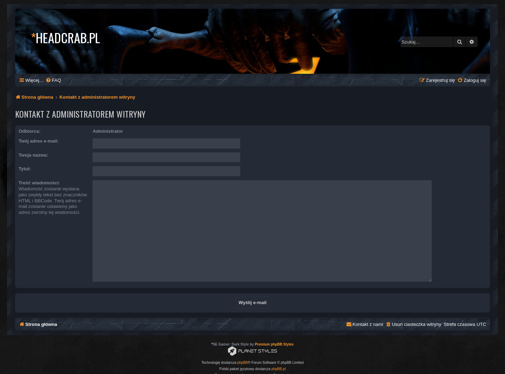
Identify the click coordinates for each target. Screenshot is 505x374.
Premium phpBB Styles (274, 331)
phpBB (242, 349)
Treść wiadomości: (39, 182)
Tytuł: (25, 168)
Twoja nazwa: (33, 155)
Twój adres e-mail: (39, 141)
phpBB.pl (278, 355)
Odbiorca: (29, 131)
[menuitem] (53, 80)
